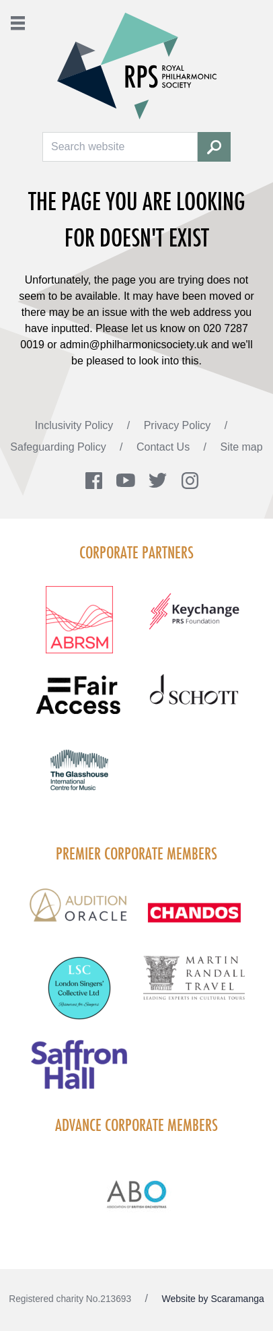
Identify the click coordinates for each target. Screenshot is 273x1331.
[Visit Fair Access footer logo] (79, 703)
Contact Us (164, 447)
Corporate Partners (136, 552)
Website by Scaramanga (213, 1298)
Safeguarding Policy (59, 447)
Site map (242, 447)
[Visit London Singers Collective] (79, 996)
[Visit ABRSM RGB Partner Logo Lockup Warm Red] (79, 628)
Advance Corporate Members (136, 1125)
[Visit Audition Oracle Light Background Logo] (79, 915)
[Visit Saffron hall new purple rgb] (79, 1072)
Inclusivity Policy (75, 425)
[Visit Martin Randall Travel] (194, 985)
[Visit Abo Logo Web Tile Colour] (136, 1192)
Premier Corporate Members (136, 853)
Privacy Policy (179, 425)
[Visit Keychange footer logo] (194, 619)
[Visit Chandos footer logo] (194, 920)
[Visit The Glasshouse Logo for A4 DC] (79, 778)
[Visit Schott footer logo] (194, 703)
